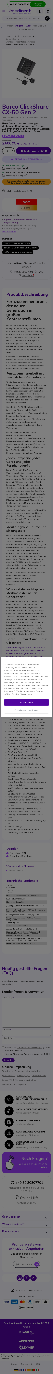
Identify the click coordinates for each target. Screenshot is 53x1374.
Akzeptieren (26, 702)
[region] (26, 687)
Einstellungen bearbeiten (26, 710)
